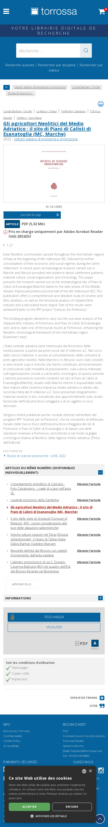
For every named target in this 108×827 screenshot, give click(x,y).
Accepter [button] (29, 807)
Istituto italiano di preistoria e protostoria (46, 139)
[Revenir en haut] (100, 819)
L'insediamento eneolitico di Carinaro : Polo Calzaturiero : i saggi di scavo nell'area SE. (40, 488)
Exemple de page (40, 215)
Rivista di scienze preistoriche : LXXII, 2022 (34, 456)
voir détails (20, 236)
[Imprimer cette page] (101, 103)
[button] (86, 50)
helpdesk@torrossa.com (86, 751)
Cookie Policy (12, 741)
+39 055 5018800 (78, 756)
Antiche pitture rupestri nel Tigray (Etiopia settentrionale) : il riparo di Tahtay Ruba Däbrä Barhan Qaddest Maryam (39, 539)
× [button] (90, 771)
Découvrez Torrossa (16, 731)
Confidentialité (12, 736)
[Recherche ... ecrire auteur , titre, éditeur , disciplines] (54, 50)
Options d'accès (73, 746)
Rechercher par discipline (57, 65)
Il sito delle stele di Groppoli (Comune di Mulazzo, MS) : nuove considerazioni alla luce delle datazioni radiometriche (38, 523)
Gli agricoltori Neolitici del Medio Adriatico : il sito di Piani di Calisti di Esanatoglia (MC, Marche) (47, 128)
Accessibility (11, 746)
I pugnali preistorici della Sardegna (34, 500)
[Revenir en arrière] (6, 87)
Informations (18, 598)
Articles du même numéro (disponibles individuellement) (40, 470)
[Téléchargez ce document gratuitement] (54, 617)
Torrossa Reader (73, 741)
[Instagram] (101, 771)
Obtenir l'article (89, 484)
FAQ (65, 731)
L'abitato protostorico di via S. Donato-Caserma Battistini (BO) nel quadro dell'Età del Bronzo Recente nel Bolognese (40, 566)
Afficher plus (21, 584)
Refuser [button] (72, 807)
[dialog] (50, 794)
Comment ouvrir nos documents (84, 736)
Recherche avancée (20, 65)
